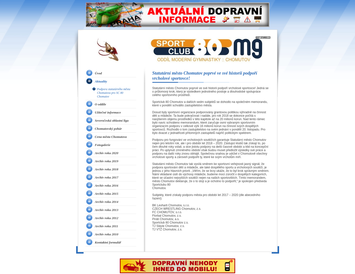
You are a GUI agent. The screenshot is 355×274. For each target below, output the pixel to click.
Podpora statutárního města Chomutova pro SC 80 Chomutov (113, 92)
